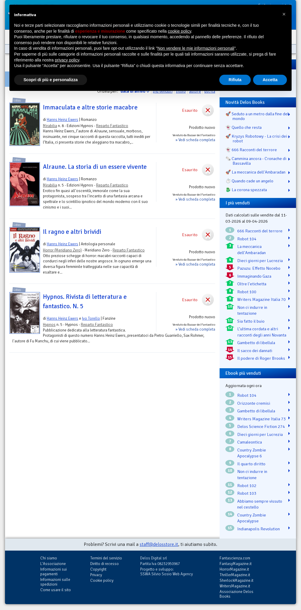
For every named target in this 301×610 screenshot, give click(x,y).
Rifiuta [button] (235, 79)
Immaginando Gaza (254, 276)
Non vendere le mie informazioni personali (195, 48)
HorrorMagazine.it (234, 569)
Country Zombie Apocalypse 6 (251, 453)
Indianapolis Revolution (258, 528)
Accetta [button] (269, 79)
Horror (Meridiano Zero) (62, 250)
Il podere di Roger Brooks (261, 358)
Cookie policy (101, 580)
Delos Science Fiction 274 (261, 426)
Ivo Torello (91, 318)
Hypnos (49, 324)
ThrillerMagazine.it (235, 574)
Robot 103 (246, 493)
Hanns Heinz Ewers (62, 119)
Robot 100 (246, 291)
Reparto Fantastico (112, 125)
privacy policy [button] (67, 60)
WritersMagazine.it (235, 586)
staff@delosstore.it (159, 544)
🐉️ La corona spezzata (246, 189)
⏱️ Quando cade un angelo (249, 181)
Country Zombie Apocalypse (251, 518)
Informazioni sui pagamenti (53, 571)
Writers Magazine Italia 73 (261, 418)
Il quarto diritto (251, 463)
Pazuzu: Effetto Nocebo (258, 268)
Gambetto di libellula (256, 342)
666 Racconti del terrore (259, 231)
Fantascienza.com (235, 558)
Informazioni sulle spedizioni (55, 582)
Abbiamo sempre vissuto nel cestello (259, 504)
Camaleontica (249, 442)
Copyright (98, 569)
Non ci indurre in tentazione (252, 310)
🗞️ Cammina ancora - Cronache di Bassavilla (255, 161)
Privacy (96, 574)
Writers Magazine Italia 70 (261, 299)
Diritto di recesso (104, 563)
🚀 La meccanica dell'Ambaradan (255, 172)
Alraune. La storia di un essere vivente (95, 167)
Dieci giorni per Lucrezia (260, 260)
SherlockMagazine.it (236, 580)
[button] (284, 14)
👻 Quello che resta (243, 127)
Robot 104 (246, 238)
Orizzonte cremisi (253, 403)
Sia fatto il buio (251, 321)
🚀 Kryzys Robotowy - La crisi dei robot (256, 138)
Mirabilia (50, 125)
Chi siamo (48, 558)
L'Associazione (53, 563)
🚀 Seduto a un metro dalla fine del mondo (257, 116)
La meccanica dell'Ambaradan (251, 249)
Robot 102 (246, 485)
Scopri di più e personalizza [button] (51, 79)
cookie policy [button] (179, 31)
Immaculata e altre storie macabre (90, 107)
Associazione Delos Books (236, 594)
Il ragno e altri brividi (72, 232)
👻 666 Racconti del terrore (251, 149)
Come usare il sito (55, 589)
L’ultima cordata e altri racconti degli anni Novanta (261, 332)
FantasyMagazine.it (236, 563)
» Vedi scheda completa (195, 139)
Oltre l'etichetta (251, 283)
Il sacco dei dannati (254, 350)
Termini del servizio (106, 558)
